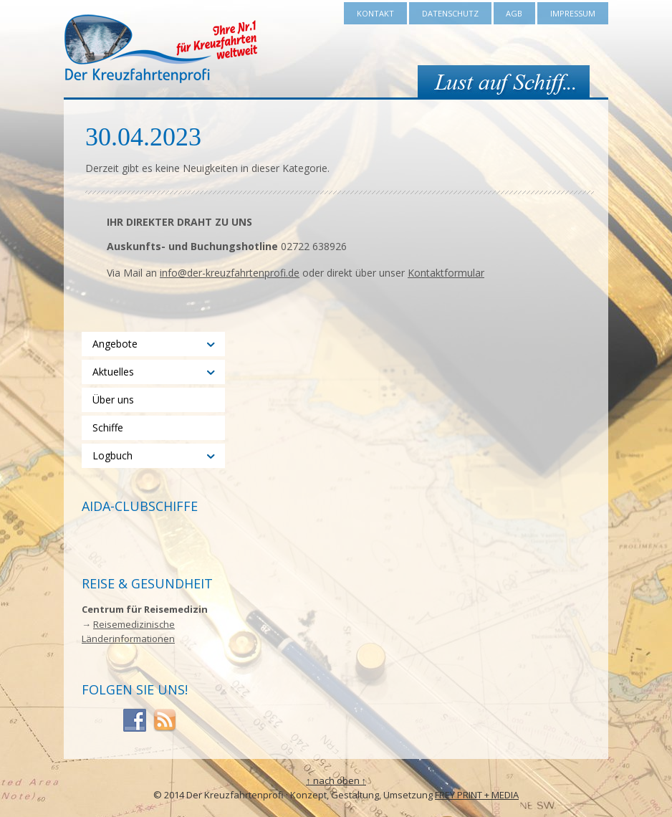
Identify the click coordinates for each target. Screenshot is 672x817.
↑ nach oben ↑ (336, 780)
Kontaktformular (446, 273)
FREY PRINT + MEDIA (477, 794)
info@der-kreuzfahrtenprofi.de (229, 273)
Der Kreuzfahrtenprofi (160, 48)
